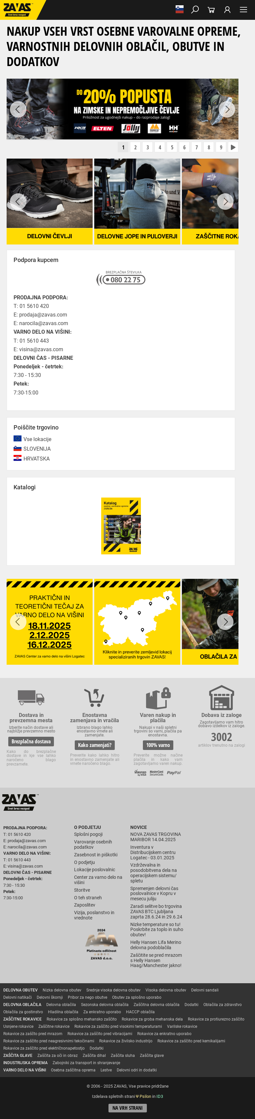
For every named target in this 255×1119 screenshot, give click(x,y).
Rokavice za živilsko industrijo (125, 1041)
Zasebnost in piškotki (95, 855)
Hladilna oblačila (63, 1012)
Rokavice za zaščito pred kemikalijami (191, 1041)
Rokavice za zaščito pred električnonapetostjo (44, 1048)
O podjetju (87, 827)
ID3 (159, 1096)
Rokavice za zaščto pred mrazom (33, 1033)
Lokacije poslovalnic (94, 870)
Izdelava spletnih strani (113, 1096)
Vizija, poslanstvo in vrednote (94, 915)
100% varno (158, 745)
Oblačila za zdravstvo (222, 1004)
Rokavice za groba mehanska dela (152, 1019)
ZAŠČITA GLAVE (17, 1055)
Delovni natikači (17, 997)
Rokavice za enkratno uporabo (164, 1033)
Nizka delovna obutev (62, 990)
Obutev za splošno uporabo (136, 997)
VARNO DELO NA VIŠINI (24, 1070)
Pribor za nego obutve (87, 997)
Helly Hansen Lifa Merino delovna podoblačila (155, 945)
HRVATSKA (36, 459)
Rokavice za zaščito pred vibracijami (99, 1033)
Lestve (106, 1070)
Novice (138, 827)
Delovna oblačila (61, 1004)
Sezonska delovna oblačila (105, 1004)
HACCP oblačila (140, 1012)
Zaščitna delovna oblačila (157, 1004)
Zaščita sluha (123, 1055)
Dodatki (191, 1004)
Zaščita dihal (94, 1055)
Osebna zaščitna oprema (73, 1070)
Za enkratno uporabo (102, 1012)
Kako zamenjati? (94, 745)
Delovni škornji (50, 997)
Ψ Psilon (143, 1096)
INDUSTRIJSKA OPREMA (25, 1063)
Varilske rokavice (182, 1026)
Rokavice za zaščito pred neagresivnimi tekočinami (48, 1041)
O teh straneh (88, 898)
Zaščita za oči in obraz (57, 1055)
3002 (221, 736)
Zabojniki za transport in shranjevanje (86, 1063)
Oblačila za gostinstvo (23, 1012)
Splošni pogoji (88, 834)
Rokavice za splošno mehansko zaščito (82, 1019)
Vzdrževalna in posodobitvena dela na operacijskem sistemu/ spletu (153, 872)
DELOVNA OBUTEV (20, 990)
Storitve (82, 890)
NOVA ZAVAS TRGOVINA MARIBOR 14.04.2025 (155, 837)
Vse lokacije (37, 439)
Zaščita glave (152, 1055)
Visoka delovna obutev (166, 990)
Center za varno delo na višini (98, 880)
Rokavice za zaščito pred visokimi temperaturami (118, 1026)
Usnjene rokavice (18, 1026)
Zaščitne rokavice (53, 1026)
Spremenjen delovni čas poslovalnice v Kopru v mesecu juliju (154, 894)
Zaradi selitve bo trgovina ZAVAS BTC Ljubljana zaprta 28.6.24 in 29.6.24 (156, 912)
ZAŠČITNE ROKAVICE (22, 1019)
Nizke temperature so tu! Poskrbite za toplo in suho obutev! (156, 930)
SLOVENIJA (37, 449)
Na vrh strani (127, 1107)
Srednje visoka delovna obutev (113, 990)
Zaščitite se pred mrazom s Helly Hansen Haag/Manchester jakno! (156, 960)
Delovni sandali (205, 990)
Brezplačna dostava (31, 741)
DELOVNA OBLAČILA (22, 1004)
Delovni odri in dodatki (137, 1070)
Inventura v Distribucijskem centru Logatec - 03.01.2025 (153, 852)
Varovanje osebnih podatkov (93, 844)
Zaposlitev (84, 905)
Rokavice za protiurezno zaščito (216, 1019)
